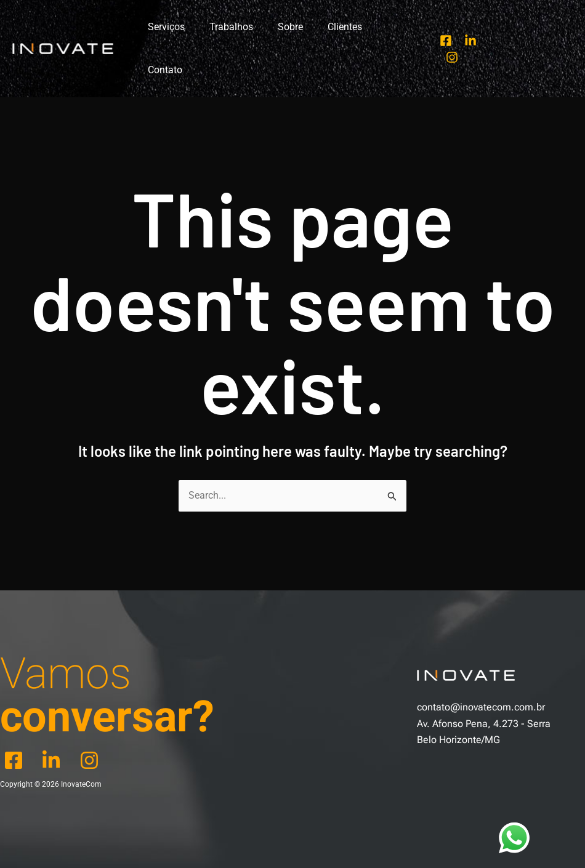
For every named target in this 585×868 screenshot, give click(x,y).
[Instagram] (492, 28)
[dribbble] (93, 718)
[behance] (54, 718)
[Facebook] (443, 28)
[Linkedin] (468, 28)
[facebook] (15, 718)
